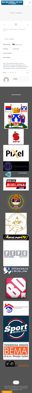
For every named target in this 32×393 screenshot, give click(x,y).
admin (14, 29)
